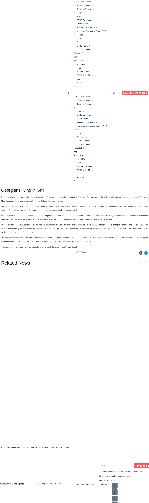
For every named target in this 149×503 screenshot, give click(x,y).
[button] (87, 93)
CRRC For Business (82, 2)
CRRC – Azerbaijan (99, 485)
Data (79, 38)
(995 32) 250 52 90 (107, 480)
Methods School (80, 53)
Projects (80, 16)
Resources (78, 35)
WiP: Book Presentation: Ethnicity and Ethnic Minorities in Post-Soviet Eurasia (35, 447)
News (79, 79)
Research (78, 13)
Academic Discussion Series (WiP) (92, 31)
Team (79, 68)
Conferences (82, 24)
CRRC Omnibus (84, 20)
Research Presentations (87, 27)
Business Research (85, 9)
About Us (81, 64)
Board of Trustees (84, 72)
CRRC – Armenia (82, 485)
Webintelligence (17, 484)
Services (80, 82)
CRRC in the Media (85, 75)
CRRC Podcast (83, 46)
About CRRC (79, 61)
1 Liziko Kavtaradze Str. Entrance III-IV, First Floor (121, 472)
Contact (77, 86)
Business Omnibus (85, 5)
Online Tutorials (83, 49)
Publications (82, 42)
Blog (76, 57)
